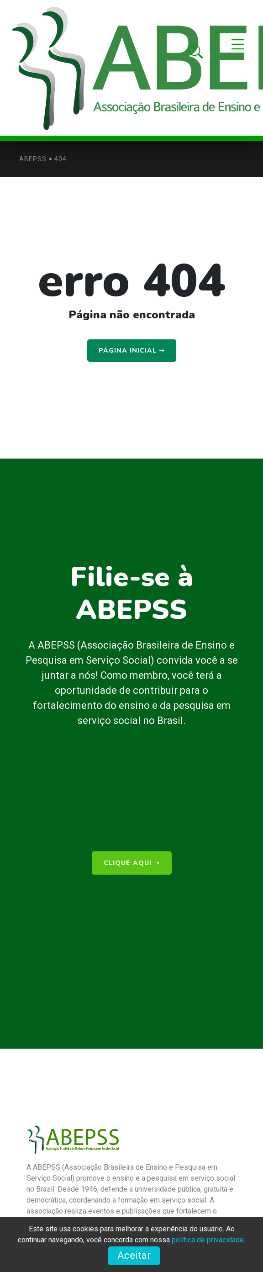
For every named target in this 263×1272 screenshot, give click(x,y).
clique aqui (132, 863)
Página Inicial (132, 350)
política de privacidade (208, 1239)
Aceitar (134, 1255)
